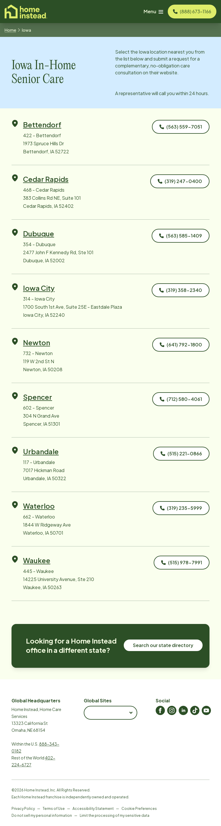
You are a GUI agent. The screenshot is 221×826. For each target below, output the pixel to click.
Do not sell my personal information (42, 815)
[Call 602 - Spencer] (180, 399)
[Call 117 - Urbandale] (181, 454)
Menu (153, 11)
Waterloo (39, 505)
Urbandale (41, 451)
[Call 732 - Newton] (180, 345)
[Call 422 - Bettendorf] (180, 127)
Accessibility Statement (93, 808)
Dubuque (38, 233)
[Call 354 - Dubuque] (180, 236)
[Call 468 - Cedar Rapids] (179, 181)
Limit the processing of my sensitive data (114, 815)
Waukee (36, 560)
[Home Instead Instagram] (171, 710)
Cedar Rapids (45, 179)
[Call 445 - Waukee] (181, 562)
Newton (36, 342)
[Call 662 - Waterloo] (181, 508)
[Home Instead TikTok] (194, 710)
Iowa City (39, 288)
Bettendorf (42, 124)
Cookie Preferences (139, 808)
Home (10, 30)
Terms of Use (54, 808)
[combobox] (111, 713)
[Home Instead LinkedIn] (183, 710)
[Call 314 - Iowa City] (180, 290)
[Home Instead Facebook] (160, 710)
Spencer (37, 397)
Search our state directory (163, 645)
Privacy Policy (23, 808)
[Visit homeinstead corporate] (26, 11)
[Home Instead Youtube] (206, 710)
